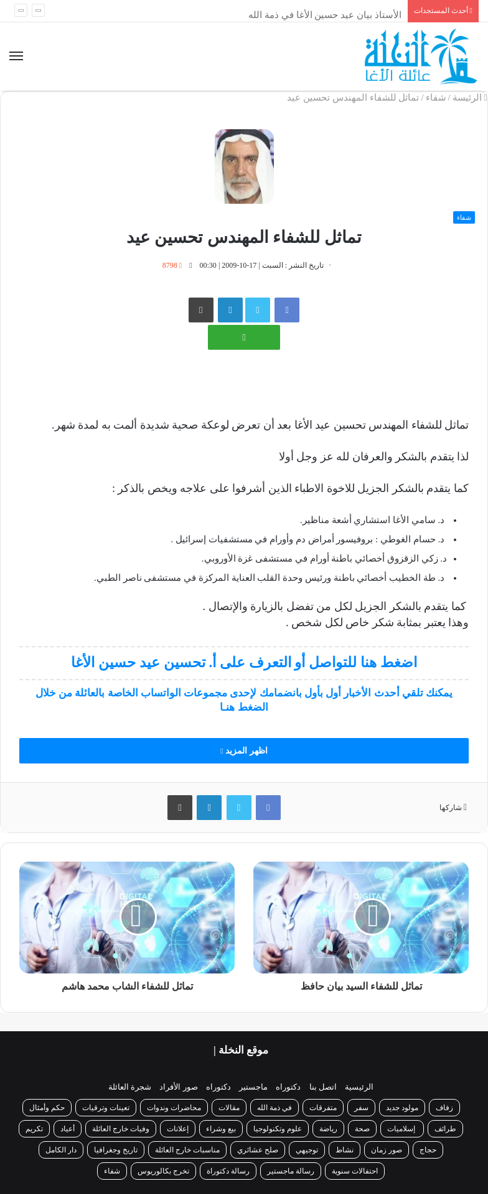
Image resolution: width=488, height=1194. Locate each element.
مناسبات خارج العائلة (187, 1150)
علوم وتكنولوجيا (277, 1128)
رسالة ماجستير (290, 1171)
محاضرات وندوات (174, 1107)
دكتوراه (288, 1086)
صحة (362, 1128)
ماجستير (253, 1086)
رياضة (328, 1128)
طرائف (445, 1128)
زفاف (444, 1107)
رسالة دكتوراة (228, 1171)
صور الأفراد (178, 1086)
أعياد (67, 1128)
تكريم (34, 1128)
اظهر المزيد (243, 750)
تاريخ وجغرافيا (116, 1150)
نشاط (345, 1150)
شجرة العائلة (129, 1086)
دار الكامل (61, 1150)
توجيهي (307, 1150)
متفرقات (323, 1107)
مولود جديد (402, 1107)
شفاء (436, 98)
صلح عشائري (257, 1150)
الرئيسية (359, 1086)
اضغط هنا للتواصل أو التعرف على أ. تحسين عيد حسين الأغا (243, 662)
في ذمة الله (274, 1107)
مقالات (229, 1107)
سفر (361, 1107)
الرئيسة (470, 98)
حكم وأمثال (47, 1107)
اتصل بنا (323, 1086)
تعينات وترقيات (105, 1107)
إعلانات (178, 1128)
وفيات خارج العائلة (120, 1128)
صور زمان (386, 1150)
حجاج (428, 1150)
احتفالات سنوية (355, 1171)
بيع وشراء (221, 1128)
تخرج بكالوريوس (163, 1171)
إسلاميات (402, 1128)
